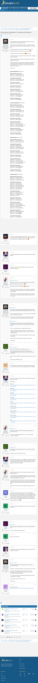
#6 (35, 304)
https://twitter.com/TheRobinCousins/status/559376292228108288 (21, 588)
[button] (13, 8)
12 (11, 628)
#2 (35, 234)
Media (11, 8)
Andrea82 (5, 610)
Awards (25, 8)
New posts (3, 10)
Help (1, 671)
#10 (35, 425)
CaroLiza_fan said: (14, 280)
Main (20, 661)
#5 (35, 277)
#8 (35, 363)
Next (7, 35)
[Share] (34, 39)
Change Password (3, 674)
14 (10, 622)
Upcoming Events (21, 664)
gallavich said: (13, 428)
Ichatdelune (6, 616)
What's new (18, 8)
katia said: (12, 524)
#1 (35, 39)
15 (11, 622)
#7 (35, 344)
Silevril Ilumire (32, 631)
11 (10, 628)
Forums (4, 8)
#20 (35, 584)
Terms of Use (3, 676)
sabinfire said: (13, 307)
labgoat (33, 609)
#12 (35, 457)
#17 (35, 534)
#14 (35, 490)
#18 (35, 547)
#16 (35, 521)
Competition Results (22, 666)
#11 (35, 444)
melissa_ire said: (13, 562)
